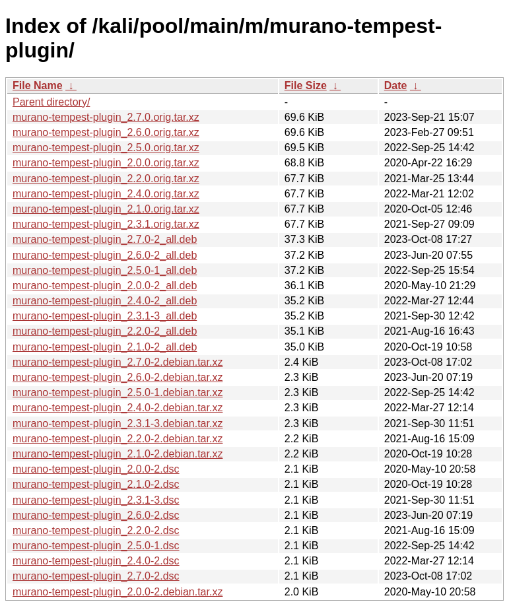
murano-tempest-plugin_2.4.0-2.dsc (96, 560)
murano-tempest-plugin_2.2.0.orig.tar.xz (106, 178)
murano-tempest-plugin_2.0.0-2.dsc (96, 469)
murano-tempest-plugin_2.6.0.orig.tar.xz (106, 132)
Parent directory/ (51, 102)
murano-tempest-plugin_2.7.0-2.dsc (96, 576)
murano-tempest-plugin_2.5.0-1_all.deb (105, 270)
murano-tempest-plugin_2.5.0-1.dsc (96, 545)
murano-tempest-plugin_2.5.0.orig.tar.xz (106, 147)
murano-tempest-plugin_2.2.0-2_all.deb (105, 331)
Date (395, 85)
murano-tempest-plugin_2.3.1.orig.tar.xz (106, 224)
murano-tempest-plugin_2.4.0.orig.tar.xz (106, 193)
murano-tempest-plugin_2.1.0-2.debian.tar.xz (117, 453)
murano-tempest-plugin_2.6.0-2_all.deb (105, 255)
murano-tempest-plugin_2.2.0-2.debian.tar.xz (117, 438)
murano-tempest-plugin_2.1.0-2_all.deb (105, 347)
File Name (38, 85)
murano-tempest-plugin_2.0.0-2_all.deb (105, 285)
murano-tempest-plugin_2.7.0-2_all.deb (105, 239)
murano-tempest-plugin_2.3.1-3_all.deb (105, 315)
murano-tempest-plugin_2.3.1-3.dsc (96, 500)
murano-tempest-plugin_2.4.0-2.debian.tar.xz (117, 407)
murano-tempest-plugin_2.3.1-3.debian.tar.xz (117, 423)
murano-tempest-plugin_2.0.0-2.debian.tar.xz (117, 591)
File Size (306, 85)
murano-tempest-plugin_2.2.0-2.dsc (96, 530)
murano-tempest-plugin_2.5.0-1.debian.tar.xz (117, 392)
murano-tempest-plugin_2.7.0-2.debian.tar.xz (117, 362)
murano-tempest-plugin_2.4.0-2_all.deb (105, 300)
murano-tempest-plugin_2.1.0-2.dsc (96, 484)
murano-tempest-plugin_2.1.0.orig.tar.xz (106, 209)
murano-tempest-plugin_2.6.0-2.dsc (96, 515)
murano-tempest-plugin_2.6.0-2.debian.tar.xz (117, 377)
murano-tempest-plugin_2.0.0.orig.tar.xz (106, 162)
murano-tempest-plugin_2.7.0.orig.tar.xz (106, 117)
